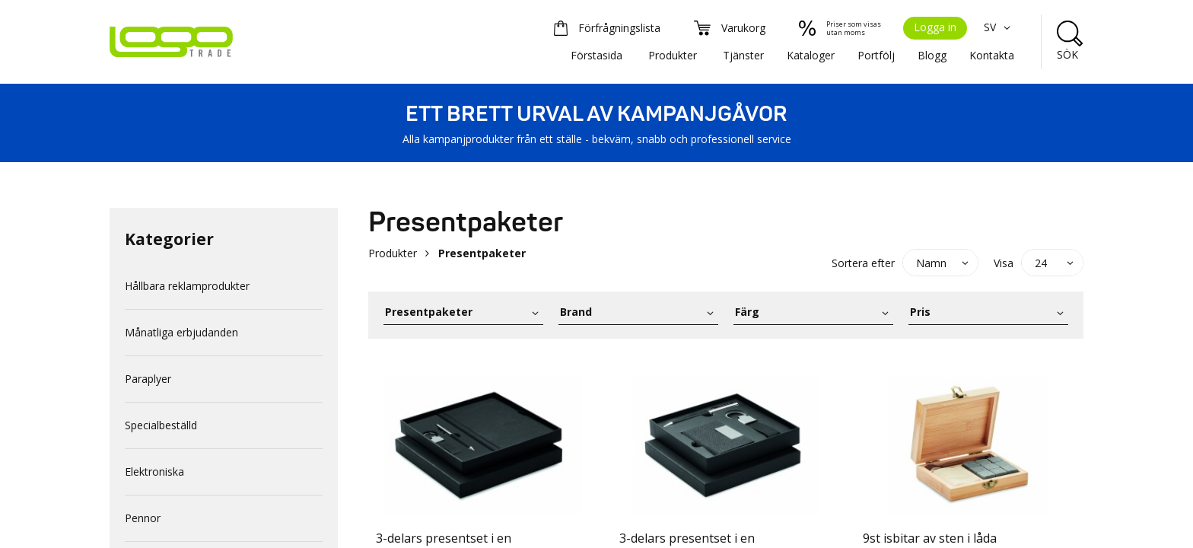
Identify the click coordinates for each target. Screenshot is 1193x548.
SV (999, 27)
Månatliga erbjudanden (181, 332)
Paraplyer (148, 378)
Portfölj (876, 55)
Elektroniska (154, 471)
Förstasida (596, 55)
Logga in (935, 27)
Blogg (932, 55)
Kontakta (991, 55)
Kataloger (811, 55)
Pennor (143, 518)
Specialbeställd (161, 425)
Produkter (672, 55)
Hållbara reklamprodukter (187, 286)
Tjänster (743, 55)
